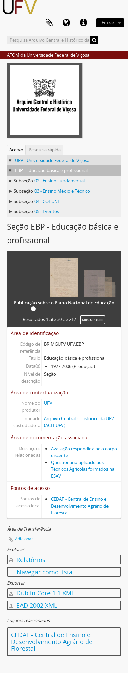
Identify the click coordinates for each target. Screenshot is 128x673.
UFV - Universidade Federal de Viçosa (52, 160)
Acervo (16, 150)
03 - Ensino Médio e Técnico (62, 191)
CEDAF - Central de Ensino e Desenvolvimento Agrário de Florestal (80, 506)
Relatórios (27, 559)
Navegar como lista (40, 572)
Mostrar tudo (92, 319)
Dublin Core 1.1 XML (41, 593)
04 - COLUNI (46, 201)
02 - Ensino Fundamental (59, 181)
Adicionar (24, 539)
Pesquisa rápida (45, 150)
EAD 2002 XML (33, 605)
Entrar (108, 22)
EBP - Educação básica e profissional (51, 170)
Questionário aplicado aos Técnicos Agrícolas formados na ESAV (82, 469)
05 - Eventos (46, 211)
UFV (48, 403)
